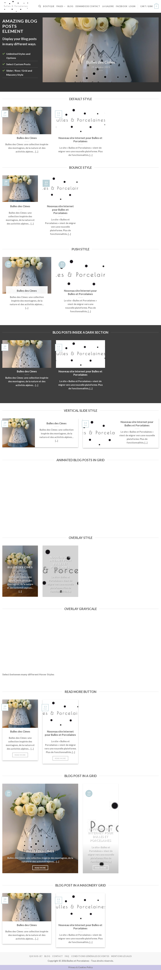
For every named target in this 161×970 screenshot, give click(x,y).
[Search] (40, 6)
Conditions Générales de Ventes (90, 956)
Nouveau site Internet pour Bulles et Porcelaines (80, 139)
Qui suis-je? (35, 956)
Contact (57, 956)
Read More (20, 755)
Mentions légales (121, 956)
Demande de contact (87, 6)
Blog (70, 6)
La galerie (108, 6)
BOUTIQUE (48, 6)
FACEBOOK (121, 6)
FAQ (67, 956)
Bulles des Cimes (27, 138)
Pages (60, 6)
